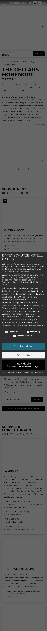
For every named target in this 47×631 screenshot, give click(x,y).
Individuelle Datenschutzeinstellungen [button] (23, 284)
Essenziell (11, 250)
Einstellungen (9, 244)
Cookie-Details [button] (9, 291)
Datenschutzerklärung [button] (24, 291)
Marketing (33, 250)
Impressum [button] (39, 291)
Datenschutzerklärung (21, 238)
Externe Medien (22, 255)
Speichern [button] (23, 273)
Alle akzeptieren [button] (24, 265)
